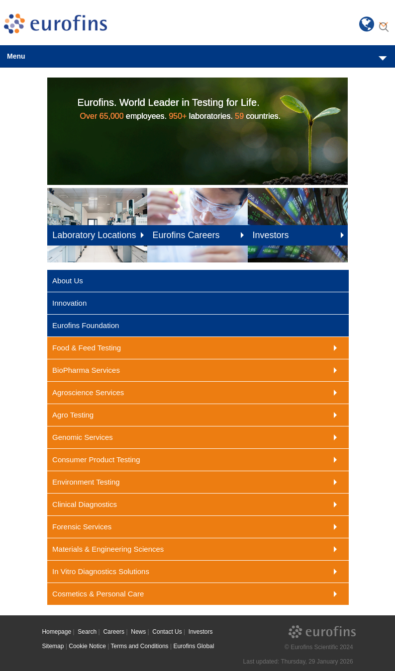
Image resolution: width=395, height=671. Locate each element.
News (138, 631)
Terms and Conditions (140, 646)
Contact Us (167, 631)
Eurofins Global (193, 646)
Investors (201, 631)
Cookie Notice (87, 646)
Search (87, 631)
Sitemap (53, 646)
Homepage (56, 631)
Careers (113, 631)
